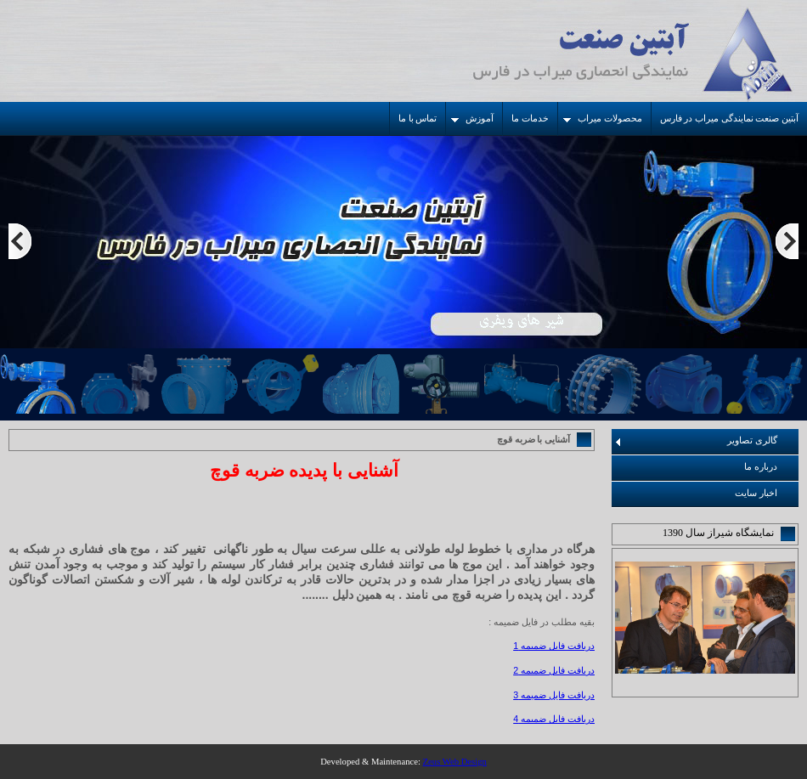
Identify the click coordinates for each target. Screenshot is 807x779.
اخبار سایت (756, 493)
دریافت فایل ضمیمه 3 (554, 695)
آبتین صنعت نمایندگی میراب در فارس (729, 118)
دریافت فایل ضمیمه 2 (554, 670)
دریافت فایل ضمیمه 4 (554, 719)
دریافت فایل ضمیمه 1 (554, 646)
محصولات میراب (602, 118)
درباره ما (760, 466)
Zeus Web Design (455, 761)
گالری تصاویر (696, 441)
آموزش (472, 118)
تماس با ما (417, 118)
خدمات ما (530, 118)
